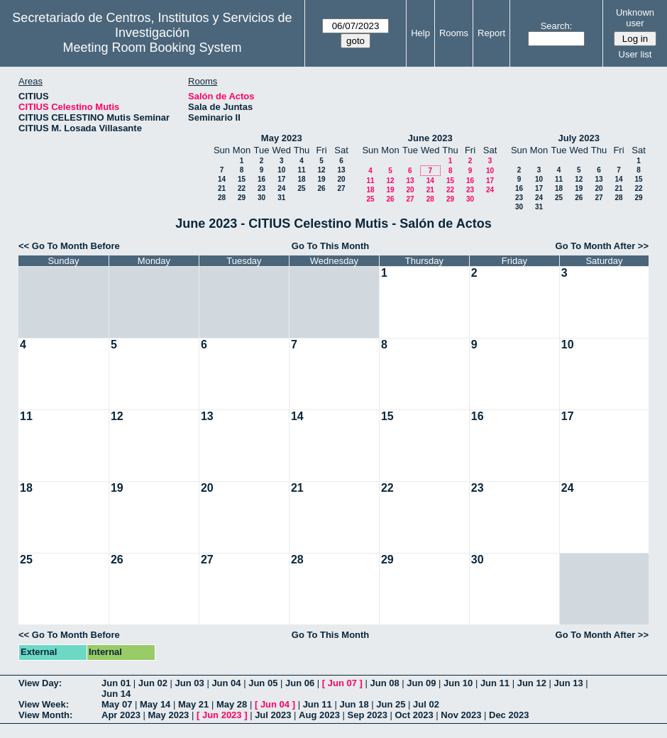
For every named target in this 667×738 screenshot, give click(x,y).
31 (281, 198)
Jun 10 (458, 683)
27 (341, 188)
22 (242, 188)
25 (301, 188)
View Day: (40, 683)
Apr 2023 (120, 715)
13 (341, 170)
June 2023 (430, 138)
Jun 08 (384, 683)
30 (261, 198)
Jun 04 (226, 683)
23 (261, 188)
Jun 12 (531, 683)
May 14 (155, 704)
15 (242, 179)
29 (242, 198)
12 (321, 170)
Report (491, 33)
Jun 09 (421, 683)
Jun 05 (262, 683)
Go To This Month (331, 246)
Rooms (453, 33)
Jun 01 (116, 683)
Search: (557, 26)
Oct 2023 (414, 715)
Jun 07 (342, 683)
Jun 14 (116, 693)
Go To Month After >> (602, 246)
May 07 (116, 704)
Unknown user (635, 17)
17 (281, 179)
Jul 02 (426, 704)
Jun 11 (494, 683)
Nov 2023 (461, 715)
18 (301, 179)
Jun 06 (299, 683)
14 (222, 179)
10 (281, 170)
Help (420, 33)
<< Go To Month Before (69, 246)
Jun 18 (353, 704)
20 (341, 179)
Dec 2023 (509, 715)
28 (222, 198)
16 (261, 179)
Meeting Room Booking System (151, 47)
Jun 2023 (222, 715)
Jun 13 (568, 683)
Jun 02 (152, 683)
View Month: (45, 715)
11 (301, 170)
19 (321, 179)
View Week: (43, 704)
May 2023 (281, 138)
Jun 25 (390, 704)
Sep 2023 (367, 715)
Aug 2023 (319, 715)
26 (321, 188)
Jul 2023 (273, 715)
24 (281, 188)
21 (222, 188)
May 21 (193, 704)
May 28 (231, 704)
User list (635, 54)
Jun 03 (189, 683)
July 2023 (579, 138)
